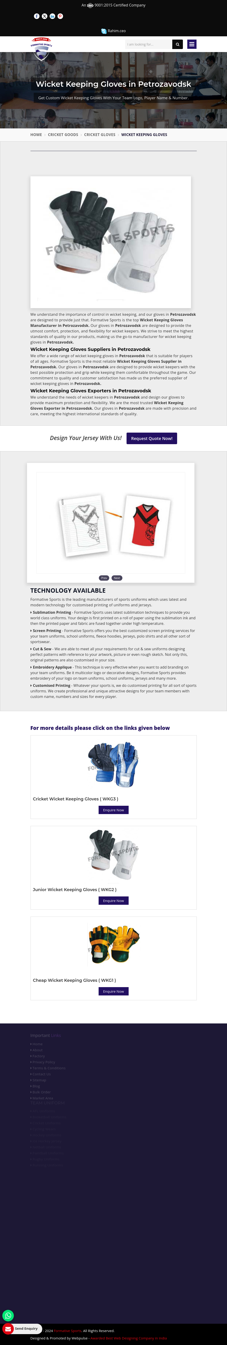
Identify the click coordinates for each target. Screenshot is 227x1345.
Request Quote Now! (152, 438)
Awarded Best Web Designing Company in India (129, 1338)
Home (36, 134)
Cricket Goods (63, 134)
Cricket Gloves (99, 134)
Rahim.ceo (113, 31)
